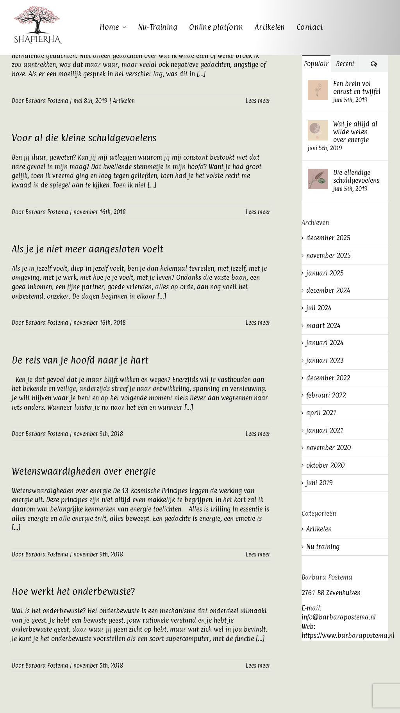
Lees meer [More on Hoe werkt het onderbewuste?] (258, 665)
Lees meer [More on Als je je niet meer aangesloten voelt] (258, 322)
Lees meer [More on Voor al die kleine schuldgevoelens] (258, 212)
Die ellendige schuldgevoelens (356, 176)
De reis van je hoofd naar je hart (80, 360)
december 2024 (328, 290)
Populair (316, 64)
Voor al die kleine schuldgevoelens (84, 137)
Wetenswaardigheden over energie (84, 471)
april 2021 (321, 413)
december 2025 (328, 238)
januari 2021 (324, 430)
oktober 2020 (325, 465)
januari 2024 (324, 343)
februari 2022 (326, 395)
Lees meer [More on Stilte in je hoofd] (258, 100)
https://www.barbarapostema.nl (348, 635)
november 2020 (328, 448)
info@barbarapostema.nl (339, 617)
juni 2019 (319, 483)
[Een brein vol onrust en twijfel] (318, 84)
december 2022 (328, 378)
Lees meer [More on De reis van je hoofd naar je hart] (258, 433)
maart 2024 (323, 325)
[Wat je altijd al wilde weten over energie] (318, 124)
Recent (345, 64)
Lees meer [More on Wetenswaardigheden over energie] (258, 554)
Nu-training (322, 547)
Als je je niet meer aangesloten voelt (87, 248)
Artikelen (124, 100)
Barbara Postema (46, 100)
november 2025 (328, 255)
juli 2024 (318, 308)
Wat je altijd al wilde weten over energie (355, 132)
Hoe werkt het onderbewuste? (73, 591)
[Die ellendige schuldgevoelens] (318, 173)
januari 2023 (325, 360)
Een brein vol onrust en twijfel (356, 87)
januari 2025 (325, 273)
